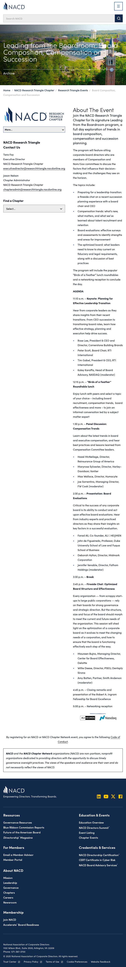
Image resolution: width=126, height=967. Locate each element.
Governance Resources (17, 822)
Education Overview (91, 822)
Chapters (9, 892)
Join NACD (9, 919)
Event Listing (86, 832)
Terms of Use (52, 961)
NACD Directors (94, 827)
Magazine (18, 837)
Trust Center (9, 961)
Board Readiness (21, 924)
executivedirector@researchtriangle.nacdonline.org (34, 168)
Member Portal (12, 859)
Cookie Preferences (77, 961)
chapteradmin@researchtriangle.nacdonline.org (32, 189)
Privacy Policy (31, 961)
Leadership (10, 882)
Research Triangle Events (73, 90)
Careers (8, 897)
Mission (8, 878)
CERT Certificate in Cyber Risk (97, 860)
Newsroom (10, 902)
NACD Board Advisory (98, 865)
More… (34, 129)
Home (6, 90)
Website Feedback (100, 961)
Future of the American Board (22, 832)
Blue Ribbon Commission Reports (23, 827)
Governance (11, 887)
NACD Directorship (99, 855)
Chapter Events (88, 837)
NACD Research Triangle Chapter (34, 90)
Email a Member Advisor (18, 855)
